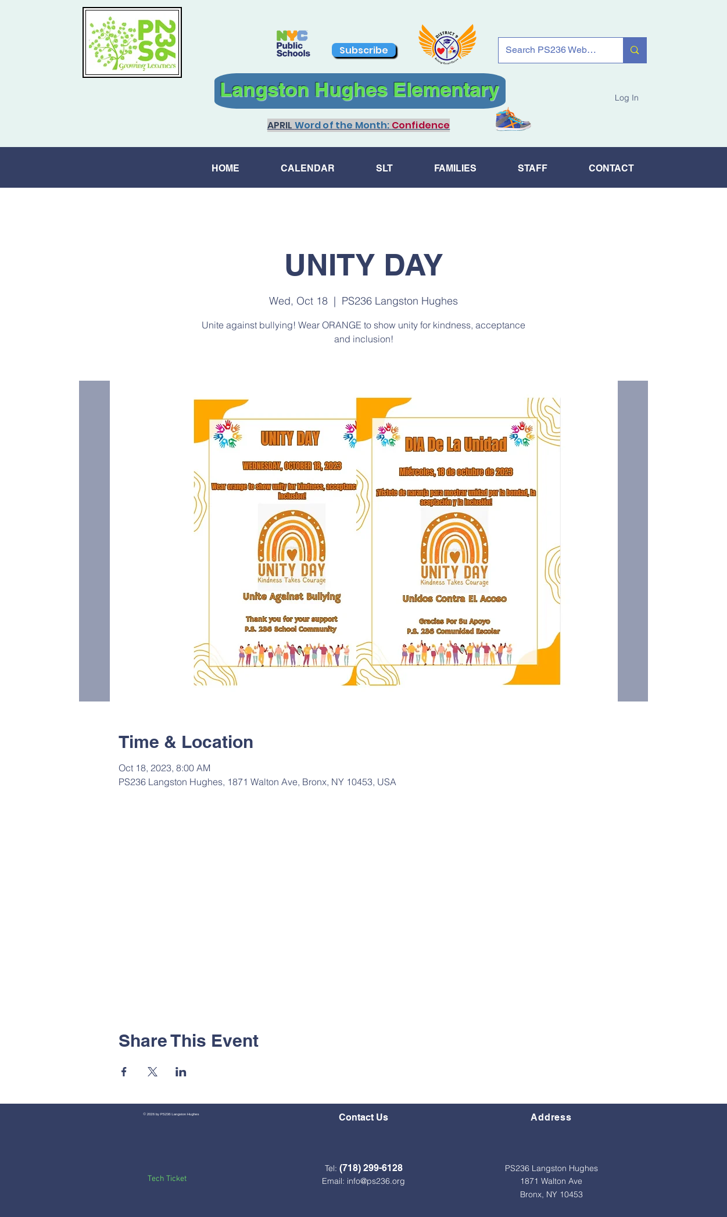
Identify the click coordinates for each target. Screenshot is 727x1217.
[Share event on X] (152, 1071)
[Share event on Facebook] (124, 1071)
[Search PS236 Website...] (552, 50)
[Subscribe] (364, 50)
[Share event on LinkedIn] (181, 1071)
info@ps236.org (376, 1181)
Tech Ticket (167, 1179)
